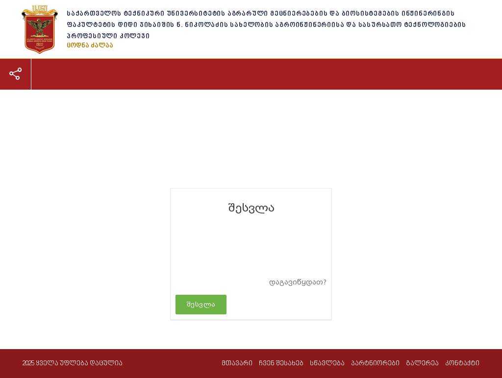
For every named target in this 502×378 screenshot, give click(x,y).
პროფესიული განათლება (211, 106)
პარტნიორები (293, 106)
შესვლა (201, 304)
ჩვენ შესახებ (85, 106)
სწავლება (135, 106)
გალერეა (345, 106)
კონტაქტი (389, 106)
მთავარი (36, 106)
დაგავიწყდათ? (297, 282)
